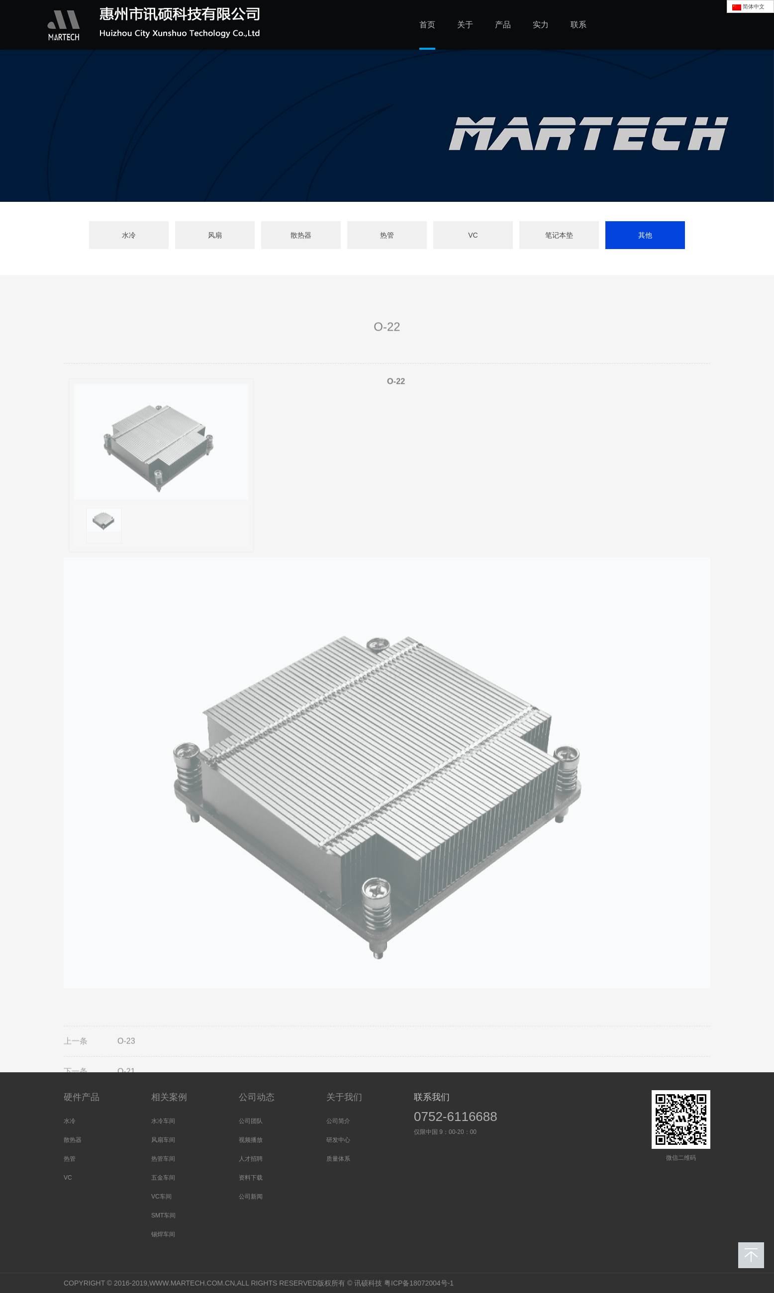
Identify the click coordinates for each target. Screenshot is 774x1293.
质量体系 (338, 1158)
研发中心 (338, 1139)
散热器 (300, 235)
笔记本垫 (559, 235)
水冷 (129, 235)
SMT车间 (163, 1215)
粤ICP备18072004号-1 (419, 1283)
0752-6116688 (455, 1116)
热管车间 (163, 1158)
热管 (387, 235)
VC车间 (161, 1196)
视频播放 (251, 1139)
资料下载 (251, 1177)
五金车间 (163, 1177)
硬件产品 (81, 1097)
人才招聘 (251, 1158)
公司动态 (257, 1097)
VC (473, 235)
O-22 (396, 401)
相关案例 (169, 1097)
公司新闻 (251, 1196)
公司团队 (251, 1121)
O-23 (126, 1062)
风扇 (215, 235)
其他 (645, 235)
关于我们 (344, 1097)
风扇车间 (163, 1139)
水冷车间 (163, 1121)
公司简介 (338, 1121)
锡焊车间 (163, 1234)
